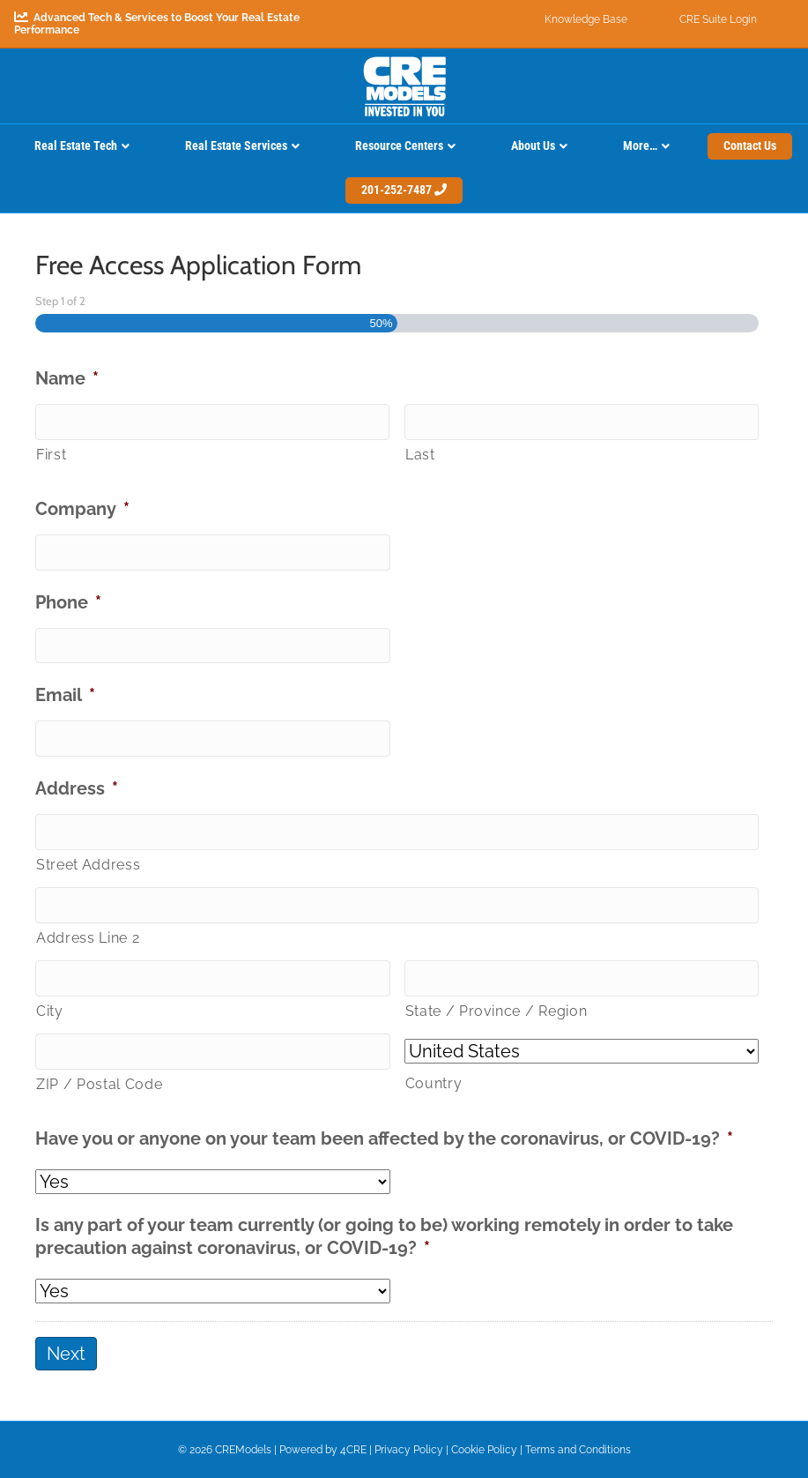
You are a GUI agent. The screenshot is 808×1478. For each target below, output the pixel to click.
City (49, 1011)
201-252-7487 (404, 190)
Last (420, 454)
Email (65, 694)
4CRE (353, 1450)
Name (67, 378)
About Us (533, 145)
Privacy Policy (408, 1450)
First (51, 454)
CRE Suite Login (718, 19)
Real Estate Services (236, 145)
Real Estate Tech (75, 145)
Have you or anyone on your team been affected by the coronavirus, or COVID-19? (384, 1138)
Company (82, 508)
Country (434, 1083)
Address (76, 788)
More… (640, 145)
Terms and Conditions (578, 1450)
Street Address (88, 864)
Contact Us (749, 145)
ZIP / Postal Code (99, 1084)
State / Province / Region (496, 1011)
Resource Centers (399, 145)
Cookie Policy (484, 1450)
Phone (68, 602)
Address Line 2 (87, 937)
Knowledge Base (586, 19)
